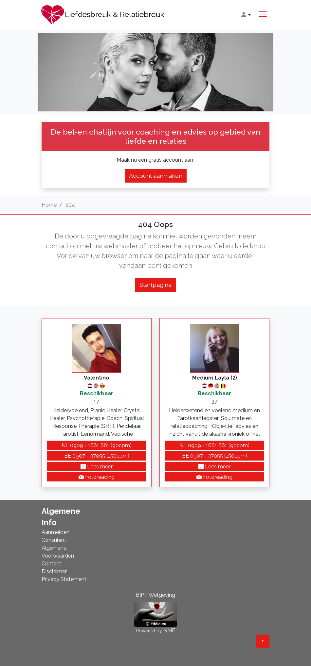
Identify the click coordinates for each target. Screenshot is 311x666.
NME (169, 630)
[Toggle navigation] (263, 15)
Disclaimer (54, 571)
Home (49, 205)
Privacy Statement (64, 579)
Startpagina (155, 284)
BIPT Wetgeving (155, 595)
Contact (51, 563)
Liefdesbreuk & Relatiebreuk (102, 15)
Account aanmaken (155, 175)
